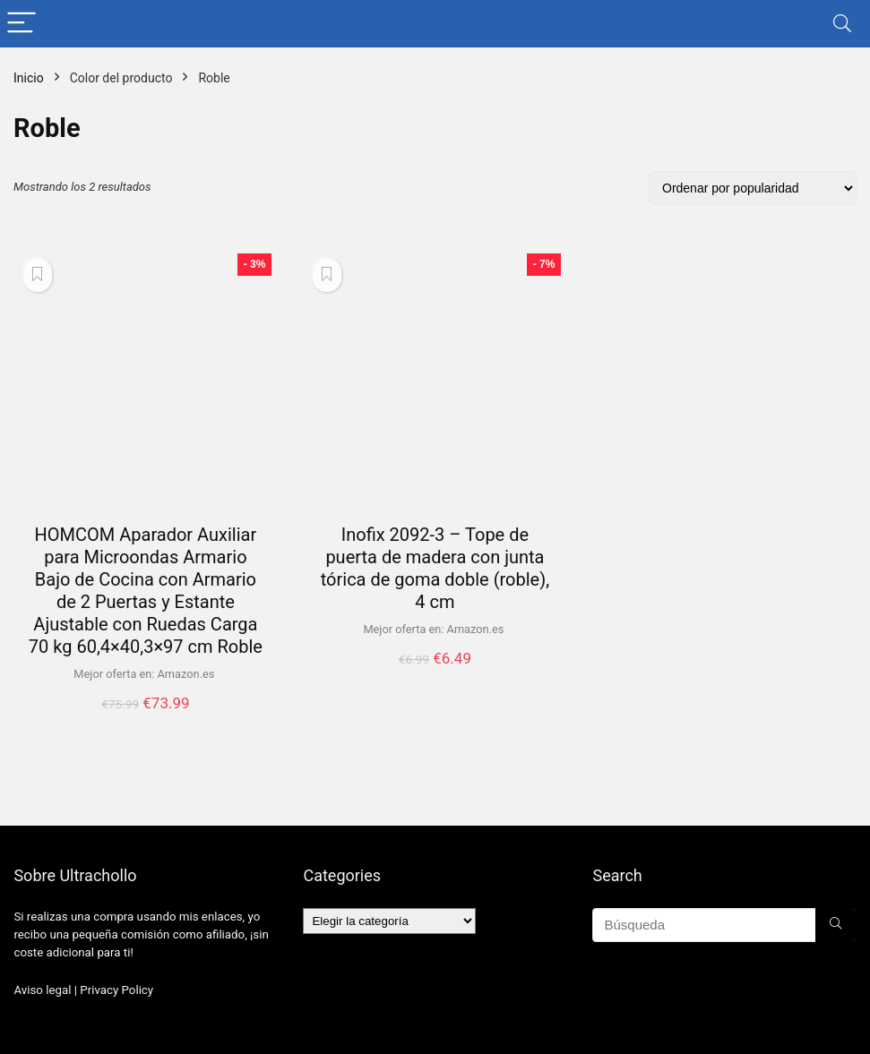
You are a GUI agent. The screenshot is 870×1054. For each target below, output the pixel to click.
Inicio (28, 78)
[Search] (842, 23)
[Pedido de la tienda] (753, 188)
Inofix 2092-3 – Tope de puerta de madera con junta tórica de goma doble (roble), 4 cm (435, 568)
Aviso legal (42, 990)
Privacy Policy (116, 990)
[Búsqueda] (835, 925)
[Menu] (21, 23)
